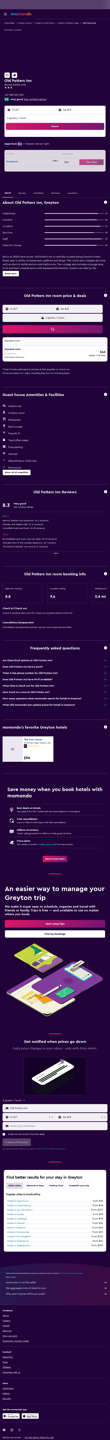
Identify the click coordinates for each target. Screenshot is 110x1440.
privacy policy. (59, 1149)
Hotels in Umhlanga (17, 1219)
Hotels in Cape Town (17, 1201)
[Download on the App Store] (30, 1416)
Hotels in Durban (15, 1214)
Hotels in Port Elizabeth (19, 1237)
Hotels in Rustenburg (17, 1241)
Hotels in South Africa (44, 23)
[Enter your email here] (58, 1126)
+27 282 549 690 (14, 95)
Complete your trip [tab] (79, 1186)
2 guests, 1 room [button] (16, 118)
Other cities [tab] (14, 1186)
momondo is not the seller (56, 1282)
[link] (55, 859)
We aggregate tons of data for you (56, 1288)
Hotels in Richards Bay (18, 1232)
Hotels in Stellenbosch (18, 1245)
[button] (5, 14)
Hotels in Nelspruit (16, 1228)
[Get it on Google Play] (11, 1416)
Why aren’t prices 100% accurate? (56, 1294)
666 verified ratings (35, 99)
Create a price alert (47, 844)
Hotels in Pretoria (15, 1223)
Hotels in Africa (24, 23)
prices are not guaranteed (71, 1273)
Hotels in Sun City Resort (19, 1210)
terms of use (43, 1149)
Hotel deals (9, 23)
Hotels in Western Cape (68, 23)
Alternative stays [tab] (35, 1186)
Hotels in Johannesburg (19, 1205)
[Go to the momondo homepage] (21, 14)
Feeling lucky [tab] (56, 1186)
